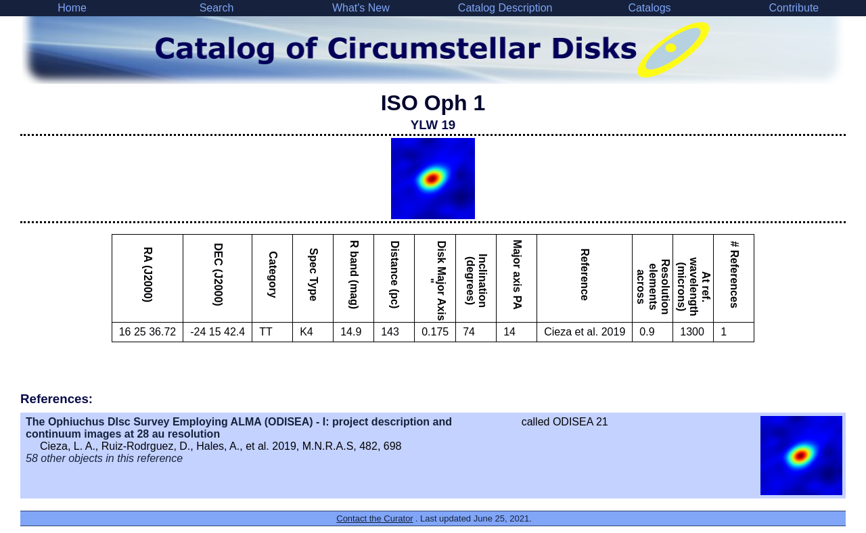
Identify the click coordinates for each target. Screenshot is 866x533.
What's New (361, 8)
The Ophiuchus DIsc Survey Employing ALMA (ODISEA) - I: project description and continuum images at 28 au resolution (239, 428)
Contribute (794, 8)
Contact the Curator (374, 518)
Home (72, 8)
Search (217, 8)
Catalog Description (505, 8)
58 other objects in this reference (104, 458)
